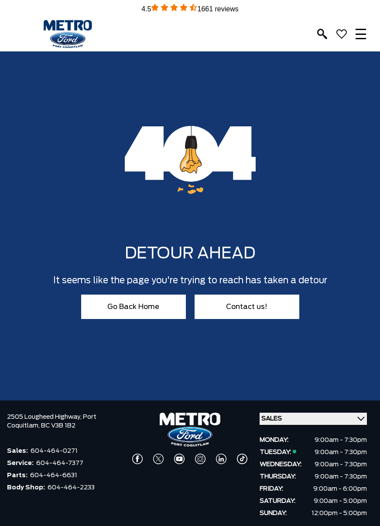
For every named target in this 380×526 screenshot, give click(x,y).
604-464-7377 (59, 463)
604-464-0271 (54, 451)
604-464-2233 (71, 488)
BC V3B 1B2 (58, 426)
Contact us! (246, 306)
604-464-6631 (53, 475)
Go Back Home (133, 306)
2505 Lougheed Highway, (45, 417)
